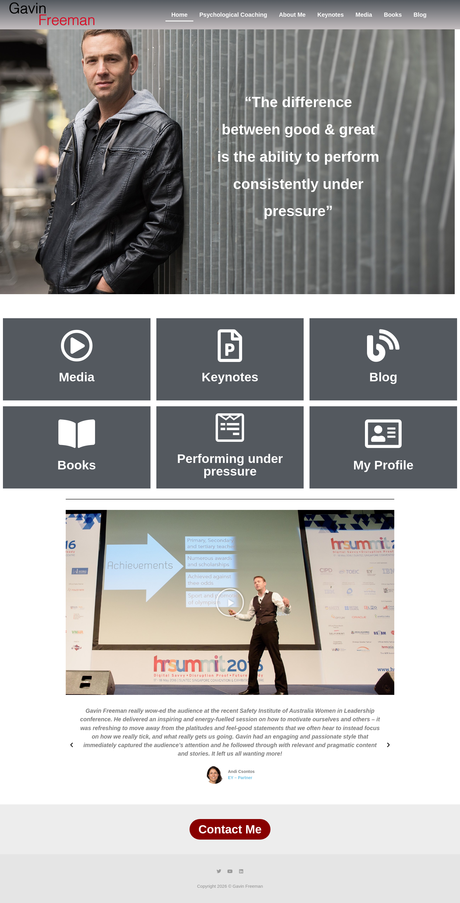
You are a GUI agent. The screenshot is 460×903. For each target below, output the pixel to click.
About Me (292, 14)
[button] (230, 602)
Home (179, 14)
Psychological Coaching (233, 14)
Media (364, 14)
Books (393, 14)
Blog (420, 14)
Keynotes (330, 14)
